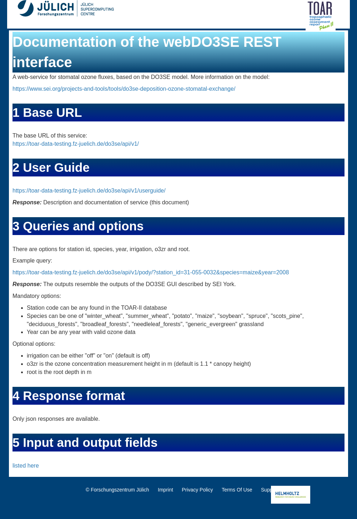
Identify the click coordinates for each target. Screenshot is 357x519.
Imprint (165, 490)
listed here (25, 466)
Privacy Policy (197, 490)
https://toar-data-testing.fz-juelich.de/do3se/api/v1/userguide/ (89, 191)
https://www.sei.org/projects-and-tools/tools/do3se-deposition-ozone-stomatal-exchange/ (123, 89)
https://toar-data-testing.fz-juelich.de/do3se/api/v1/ (75, 144)
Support (269, 490)
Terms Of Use (237, 490)
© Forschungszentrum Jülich (117, 490)
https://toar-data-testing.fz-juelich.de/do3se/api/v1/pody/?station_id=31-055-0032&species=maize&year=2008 (150, 272)
